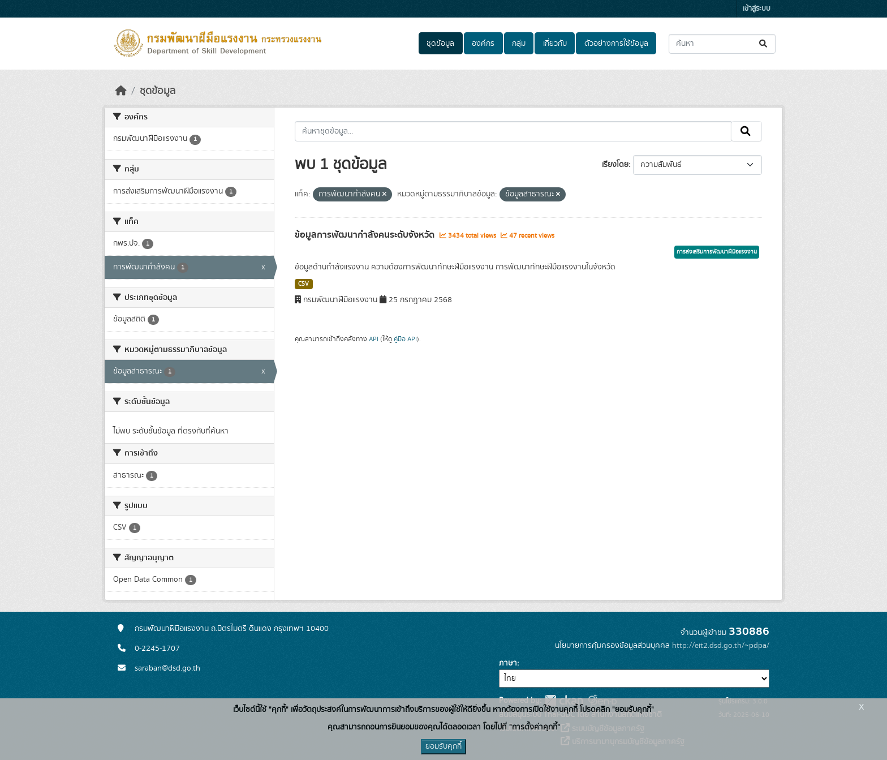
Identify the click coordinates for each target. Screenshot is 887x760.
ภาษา (508, 663)
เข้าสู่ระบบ (756, 8)
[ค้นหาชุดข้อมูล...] (722, 44)
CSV (303, 284)
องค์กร (483, 43)
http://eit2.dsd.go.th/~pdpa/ (720, 645)
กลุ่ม (519, 43)
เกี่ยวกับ (555, 43)
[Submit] (764, 44)
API (373, 339)
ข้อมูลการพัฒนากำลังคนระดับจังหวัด (366, 234)
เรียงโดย (615, 164)
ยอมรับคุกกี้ (443, 746)
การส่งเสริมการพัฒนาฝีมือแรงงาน (717, 252)
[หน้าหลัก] (121, 91)
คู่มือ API (405, 339)
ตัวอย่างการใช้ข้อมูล (616, 43)
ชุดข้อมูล (440, 43)
